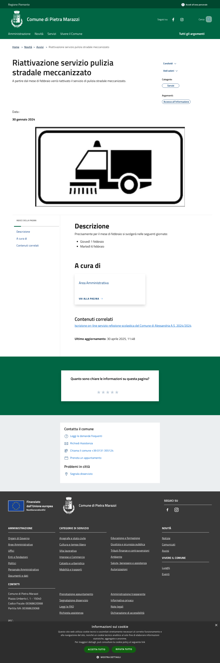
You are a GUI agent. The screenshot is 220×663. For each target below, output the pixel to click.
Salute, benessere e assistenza (129, 563)
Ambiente (116, 557)
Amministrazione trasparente (128, 594)
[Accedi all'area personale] (194, 5)
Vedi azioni (171, 71)
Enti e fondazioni (18, 557)
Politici (12, 563)
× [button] (216, 625)
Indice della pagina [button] (26, 220)
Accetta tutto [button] (96, 649)
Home (15, 47)
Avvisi (40, 47)
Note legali (117, 606)
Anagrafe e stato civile (72, 538)
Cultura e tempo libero (72, 544)
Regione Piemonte (19, 4)
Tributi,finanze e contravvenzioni (130, 550)
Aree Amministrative (20, 544)
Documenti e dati (18, 576)
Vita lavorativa (68, 551)
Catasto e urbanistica (71, 563)
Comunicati (168, 544)
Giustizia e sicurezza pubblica (128, 544)
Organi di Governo (18, 538)
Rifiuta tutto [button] (124, 649)
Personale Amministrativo (23, 569)
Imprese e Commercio (72, 557)
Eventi (166, 574)
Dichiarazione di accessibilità (127, 613)
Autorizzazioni (119, 569)
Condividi (170, 64)
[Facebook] (168, 19)
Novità (28, 47)
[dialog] (110, 642)
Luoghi (166, 568)
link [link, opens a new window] (143, 642)
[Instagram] (176, 19)
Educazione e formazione (125, 538)
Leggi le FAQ (66, 606)
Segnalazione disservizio (73, 600)
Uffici (11, 551)
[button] (110, 657)
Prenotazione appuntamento (76, 594)
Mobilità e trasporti (70, 569)
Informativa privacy (122, 600)
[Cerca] (208, 19)
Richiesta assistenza (71, 613)
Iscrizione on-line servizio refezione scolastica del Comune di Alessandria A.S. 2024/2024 (133, 325)
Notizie (166, 538)
